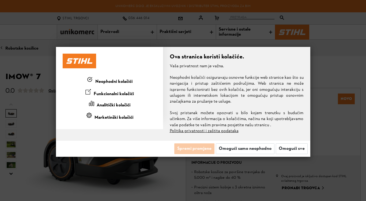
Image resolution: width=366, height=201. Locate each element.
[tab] (109, 81)
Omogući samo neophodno (245, 149)
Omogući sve (292, 149)
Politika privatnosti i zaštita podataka (204, 131)
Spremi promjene (194, 149)
